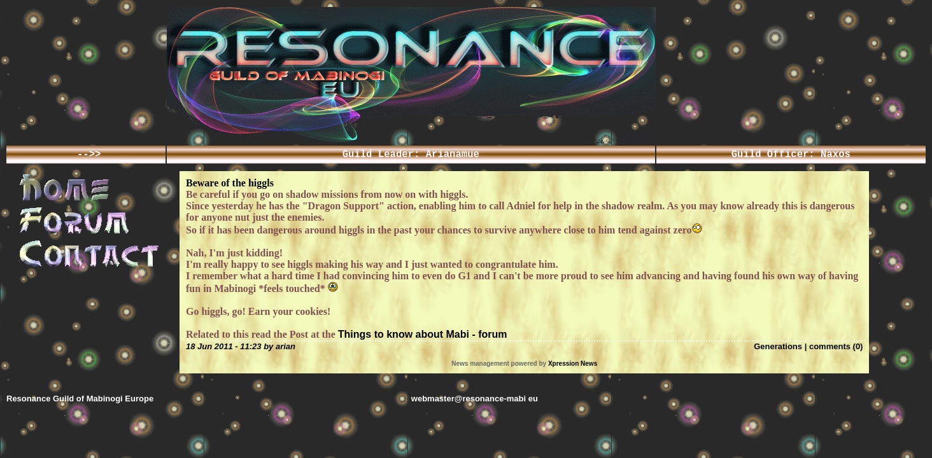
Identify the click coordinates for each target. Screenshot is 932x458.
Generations (778, 349)
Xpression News (572, 367)
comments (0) (836, 349)
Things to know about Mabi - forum (422, 336)
